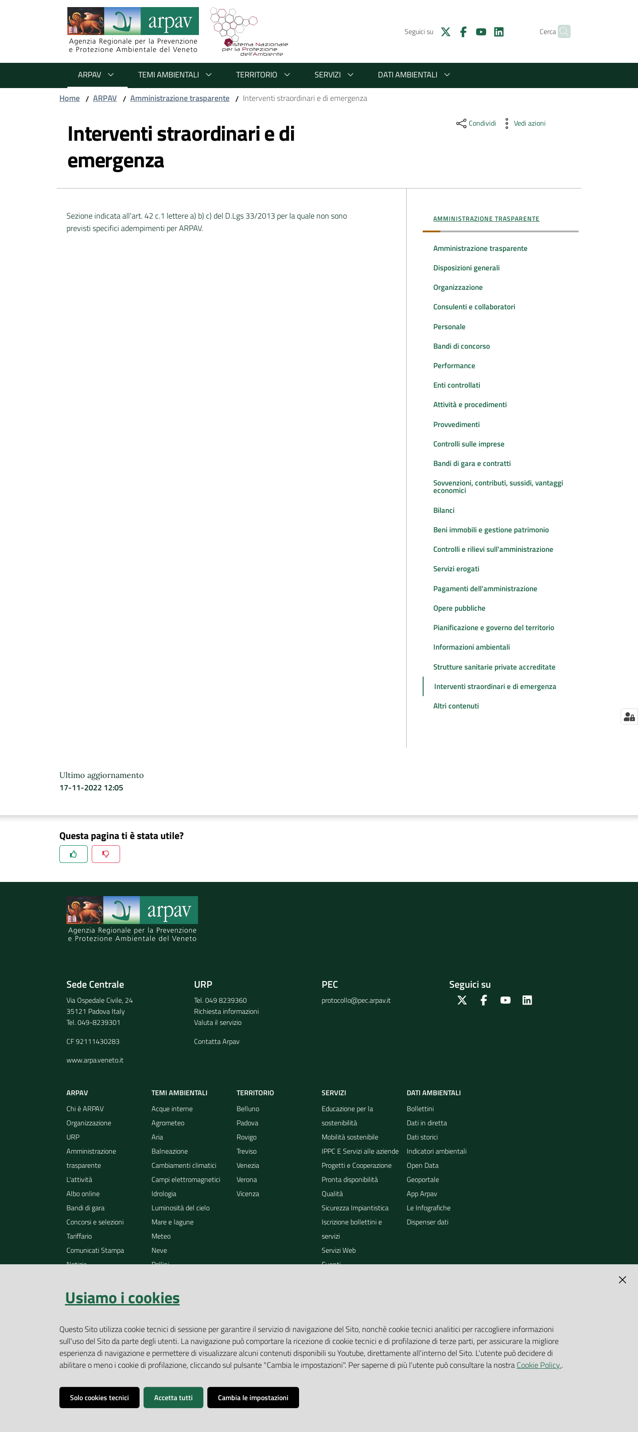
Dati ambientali (415, 75)
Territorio (264, 75)
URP (72, 1164)
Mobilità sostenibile (350, 1164)
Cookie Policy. (539, 1365)
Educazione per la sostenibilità (347, 1143)
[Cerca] (560, 31)
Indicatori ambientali (437, 1179)
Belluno (248, 1136)
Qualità (332, 1221)
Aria (157, 1164)
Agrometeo (168, 1150)
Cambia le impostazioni (253, 1397)
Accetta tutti (173, 1397)
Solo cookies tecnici (99, 1397)
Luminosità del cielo (181, 1235)
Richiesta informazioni (226, 1039)
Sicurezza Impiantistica (355, 1235)
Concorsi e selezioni (95, 1249)
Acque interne (172, 1136)
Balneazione (170, 1179)
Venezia (248, 1193)
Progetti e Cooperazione (357, 1193)
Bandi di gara (85, 1235)
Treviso (247, 1179)
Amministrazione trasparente (180, 98)
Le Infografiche (429, 1235)
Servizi (336, 75)
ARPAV (97, 75)
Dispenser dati (427, 1249)
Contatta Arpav (217, 1069)
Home (69, 98)
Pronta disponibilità (350, 1207)
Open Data (423, 1193)
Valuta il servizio (217, 1050)
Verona (247, 1207)
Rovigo (247, 1164)
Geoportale (423, 1207)
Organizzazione (88, 1150)
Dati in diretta (427, 1150)
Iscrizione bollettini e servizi (352, 1256)
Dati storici (422, 1164)
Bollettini (420, 1136)
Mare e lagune (173, 1249)
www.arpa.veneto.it (95, 1088)
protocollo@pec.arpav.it (356, 1028)
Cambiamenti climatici (184, 1193)
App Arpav (422, 1221)
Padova (247, 1150)
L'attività (79, 1207)
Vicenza (248, 1221)
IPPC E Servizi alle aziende (360, 1179)
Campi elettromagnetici (186, 1207)
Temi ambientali (176, 75)
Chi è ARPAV (85, 1136)
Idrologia (164, 1221)
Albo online (83, 1221)
